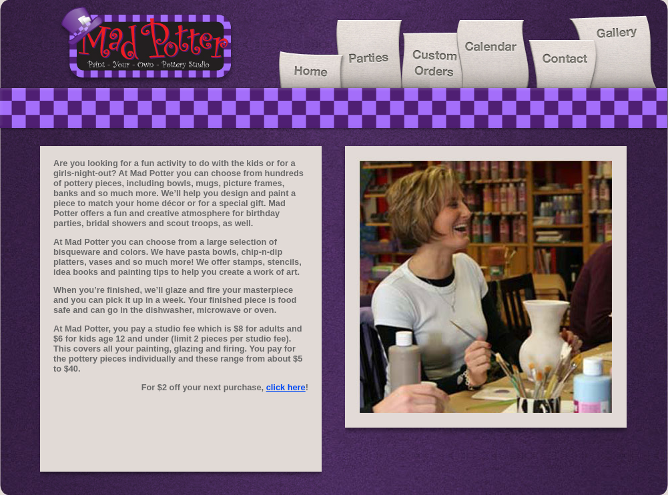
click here (286, 387)
